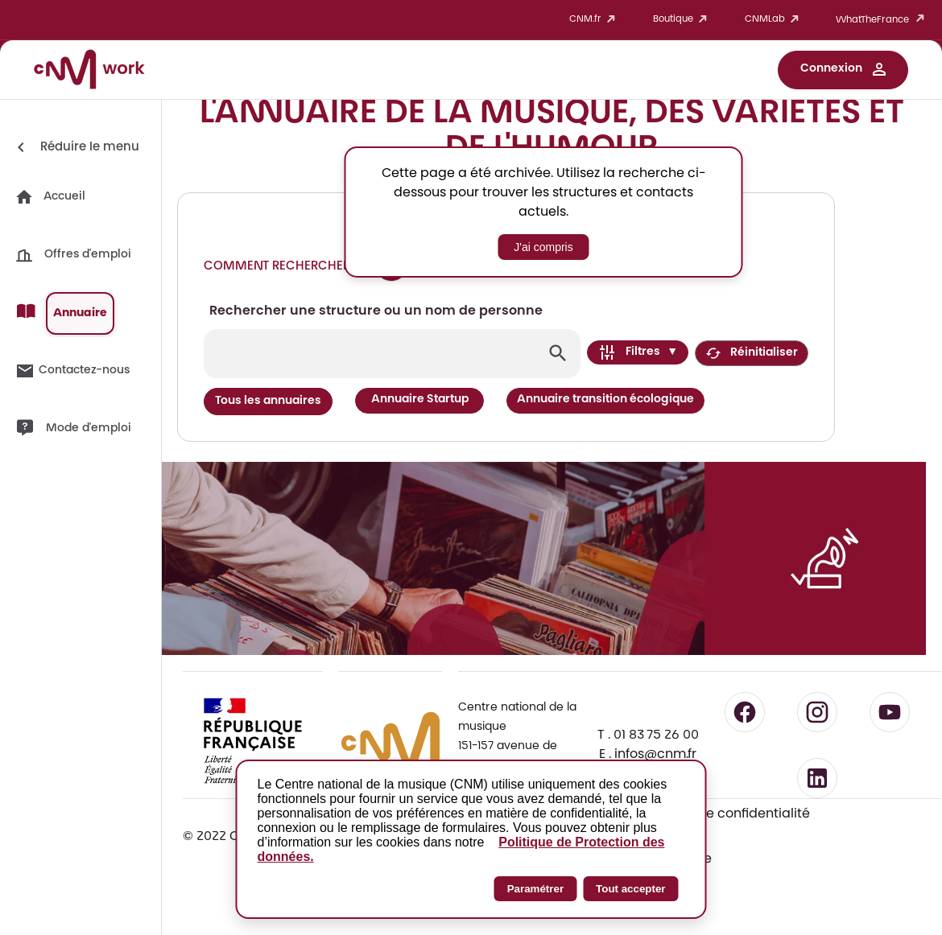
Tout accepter (630, 889)
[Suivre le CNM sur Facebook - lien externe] (745, 712)
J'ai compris (543, 247)
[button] (843, 70)
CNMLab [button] (774, 19)
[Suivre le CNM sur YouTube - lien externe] (890, 712)
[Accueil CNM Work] (89, 71)
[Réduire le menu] (75, 147)
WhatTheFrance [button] (883, 19)
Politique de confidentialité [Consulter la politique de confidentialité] (724, 814)
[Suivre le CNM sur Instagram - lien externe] (817, 712)
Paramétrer (535, 889)
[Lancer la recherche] (558, 353)
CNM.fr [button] (595, 19)
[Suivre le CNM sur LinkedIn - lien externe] (817, 778)
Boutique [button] (682, 19)
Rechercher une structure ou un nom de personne (376, 310)
